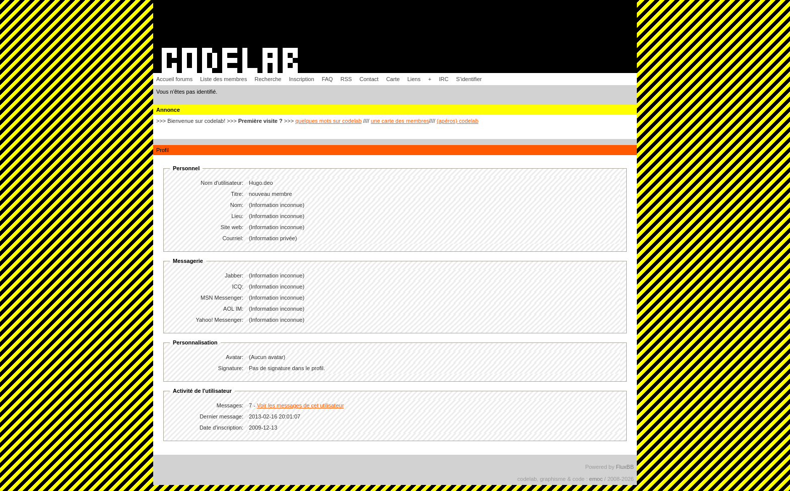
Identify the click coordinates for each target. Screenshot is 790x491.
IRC (443, 79)
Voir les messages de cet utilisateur (300, 405)
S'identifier (469, 79)
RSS (346, 79)
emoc (596, 479)
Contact (368, 79)
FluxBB (625, 467)
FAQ (327, 79)
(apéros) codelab (458, 121)
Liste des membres (223, 79)
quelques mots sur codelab (328, 121)
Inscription (301, 79)
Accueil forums (174, 79)
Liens (413, 79)
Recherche (267, 79)
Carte (393, 79)
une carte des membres (400, 121)
